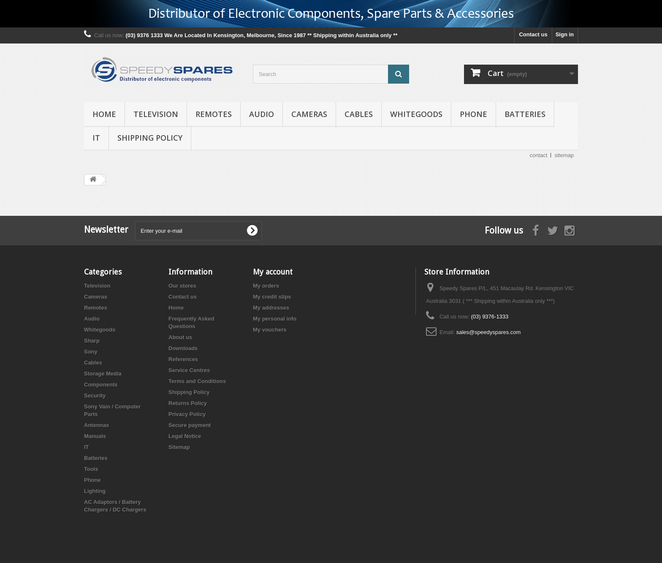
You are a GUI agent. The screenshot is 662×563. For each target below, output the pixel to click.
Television (155, 114)
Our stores (182, 286)
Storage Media (103, 373)
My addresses (271, 308)
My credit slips (272, 297)
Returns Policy (187, 403)
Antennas (96, 425)
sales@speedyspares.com (488, 332)
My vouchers (269, 329)
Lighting (95, 491)
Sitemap (179, 447)
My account (273, 271)
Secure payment (189, 425)
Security (95, 395)
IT (96, 138)
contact (539, 155)
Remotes (213, 114)
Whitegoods (416, 114)
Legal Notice (184, 436)
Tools (91, 469)
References (183, 359)
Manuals (95, 436)
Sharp (92, 340)
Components (100, 384)
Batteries (525, 114)
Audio (261, 114)
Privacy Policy (187, 414)
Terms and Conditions (197, 381)
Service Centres (189, 370)
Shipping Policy (149, 138)
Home (104, 114)
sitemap (564, 155)
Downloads (183, 348)
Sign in (565, 34)
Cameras (309, 114)
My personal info (274, 318)
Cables (359, 114)
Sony (91, 351)
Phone (473, 114)
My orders (266, 286)
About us (180, 337)
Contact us (533, 34)
